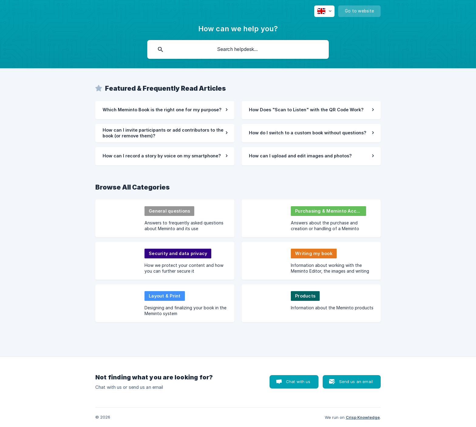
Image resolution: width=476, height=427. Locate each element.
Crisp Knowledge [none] (363, 417)
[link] (164, 110)
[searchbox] (238, 49)
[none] (324, 11)
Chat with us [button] (298, 381)
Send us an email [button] (356, 381)
